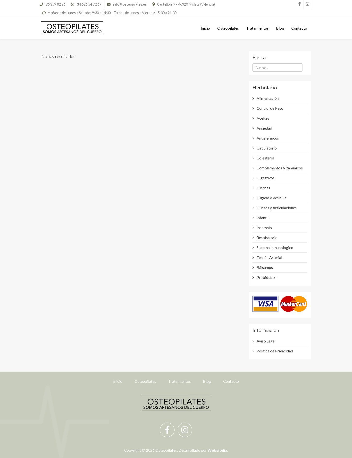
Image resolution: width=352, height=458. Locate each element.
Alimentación (267, 98)
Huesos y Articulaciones (276, 207)
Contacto (299, 28)
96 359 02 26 (55, 4)
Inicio (205, 28)
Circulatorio (266, 148)
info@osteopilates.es (130, 4)
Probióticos (266, 277)
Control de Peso (269, 108)
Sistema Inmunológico (274, 247)
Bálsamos (264, 267)
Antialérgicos (267, 138)
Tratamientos (257, 28)
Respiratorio (266, 237)
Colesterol (265, 158)
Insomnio (264, 227)
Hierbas (263, 187)
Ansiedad (264, 128)
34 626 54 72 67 (89, 4)
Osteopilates (228, 28)
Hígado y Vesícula (271, 197)
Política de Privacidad (274, 351)
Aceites (262, 118)
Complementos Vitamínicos (279, 168)
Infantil (262, 217)
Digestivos (265, 177)
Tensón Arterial (269, 257)
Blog (280, 28)
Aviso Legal (266, 341)
